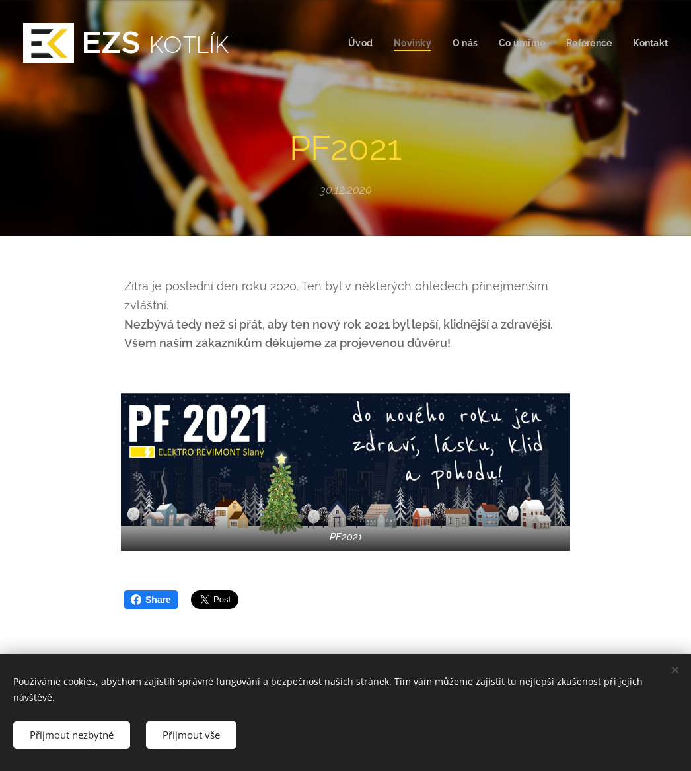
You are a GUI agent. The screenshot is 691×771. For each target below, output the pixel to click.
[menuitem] (353, 43)
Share (151, 599)
